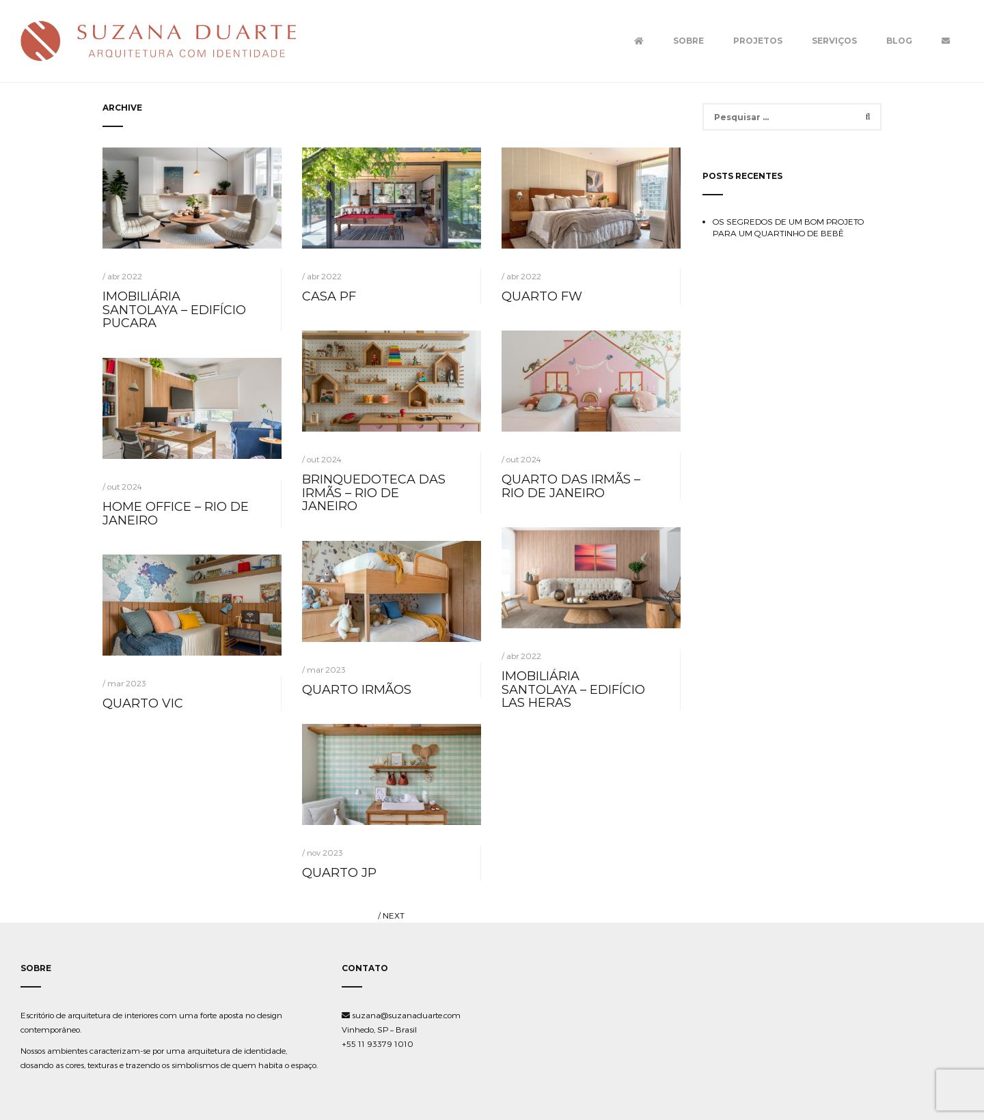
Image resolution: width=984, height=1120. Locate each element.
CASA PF (329, 296)
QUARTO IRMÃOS (356, 689)
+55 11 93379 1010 (377, 1043)
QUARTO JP (339, 872)
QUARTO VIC (142, 703)
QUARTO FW (542, 296)
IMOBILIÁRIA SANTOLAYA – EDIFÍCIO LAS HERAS (573, 690)
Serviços (834, 41)
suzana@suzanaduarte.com (401, 1015)
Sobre (688, 41)
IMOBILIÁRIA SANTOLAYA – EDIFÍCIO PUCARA (174, 310)
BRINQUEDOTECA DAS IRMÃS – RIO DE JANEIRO (374, 493)
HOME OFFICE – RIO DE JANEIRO (175, 513)
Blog (899, 41)
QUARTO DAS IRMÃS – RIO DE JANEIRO (571, 486)
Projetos (757, 41)
